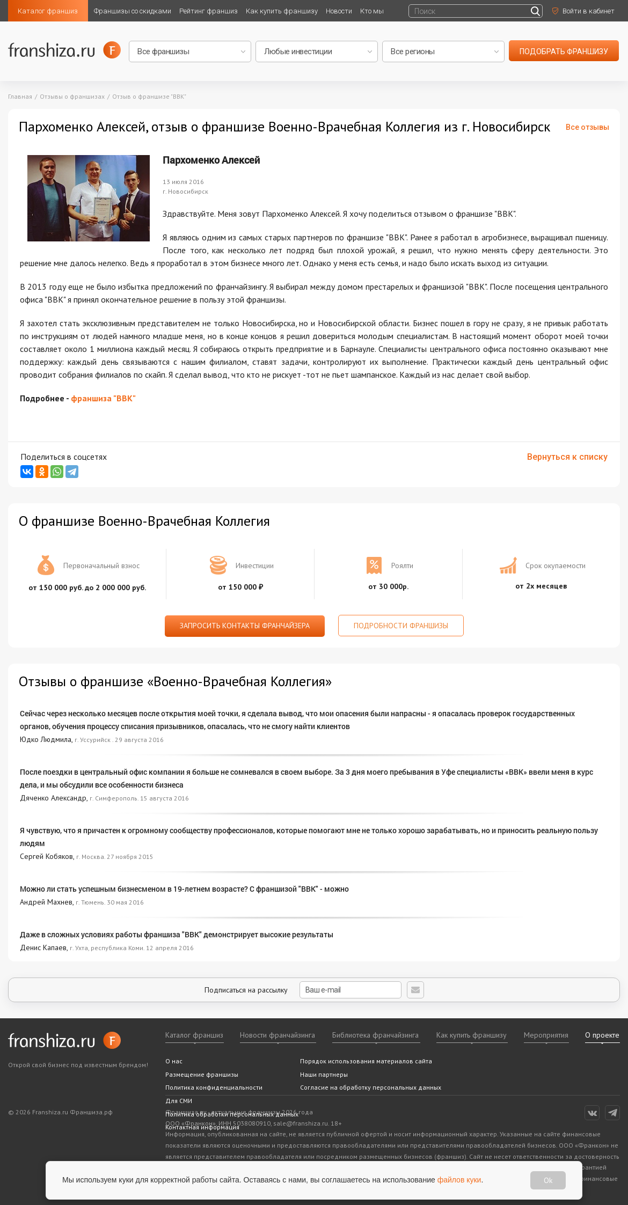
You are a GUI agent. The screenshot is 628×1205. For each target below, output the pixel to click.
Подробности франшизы (401, 625)
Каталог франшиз (48, 11)
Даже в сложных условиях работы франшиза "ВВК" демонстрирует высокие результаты (176, 934)
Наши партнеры (324, 1074)
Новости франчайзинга (277, 1035)
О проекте (602, 1035)
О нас (173, 1061)
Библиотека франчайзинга (375, 1035)
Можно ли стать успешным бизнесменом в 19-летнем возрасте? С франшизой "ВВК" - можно (184, 889)
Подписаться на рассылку (303, 989)
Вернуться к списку (567, 457)
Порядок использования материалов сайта (366, 1061)
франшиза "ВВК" (103, 398)
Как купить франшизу (282, 11)
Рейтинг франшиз (208, 11)
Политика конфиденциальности (213, 1087)
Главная (20, 96)
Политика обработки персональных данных (231, 1114)
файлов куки (459, 1179)
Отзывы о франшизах (72, 96)
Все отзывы (587, 127)
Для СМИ (178, 1101)
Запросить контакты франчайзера (245, 625)
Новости (339, 11)
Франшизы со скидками (132, 11)
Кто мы (372, 11)
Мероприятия (546, 1035)
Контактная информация (202, 1127)
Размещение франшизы (201, 1074)
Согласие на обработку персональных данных (370, 1087)
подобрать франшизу (564, 51)
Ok (548, 1180)
